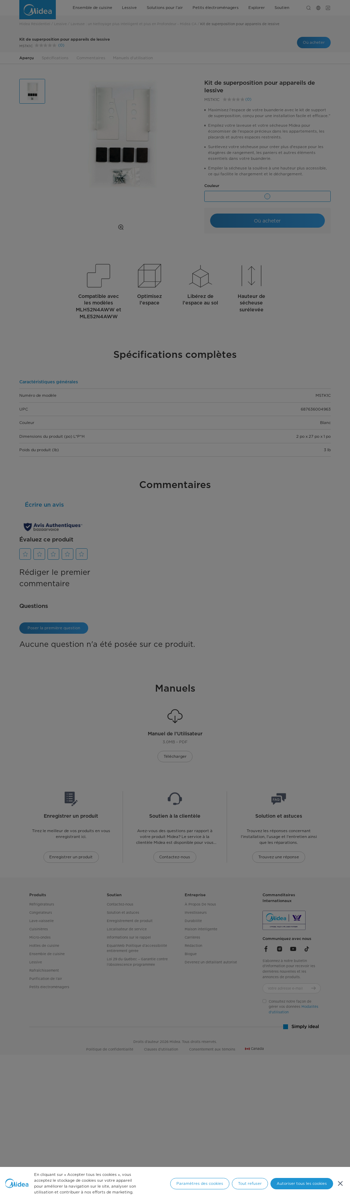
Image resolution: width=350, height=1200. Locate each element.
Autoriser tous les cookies (302, 1183)
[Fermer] (340, 1183)
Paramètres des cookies (199, 1183)
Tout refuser (250, 1183)
